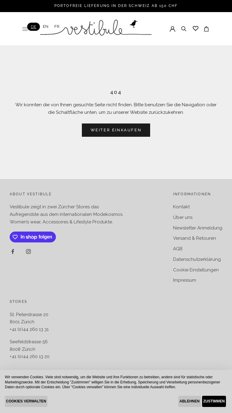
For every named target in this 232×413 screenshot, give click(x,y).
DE (33, 26)
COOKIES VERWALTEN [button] (26, 401)
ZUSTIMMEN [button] (214, 401)
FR (57, 26)
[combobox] (33, 27)
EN (45, 26)
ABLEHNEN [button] (189, 401)
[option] (45, 26)
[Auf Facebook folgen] (13, 251)
